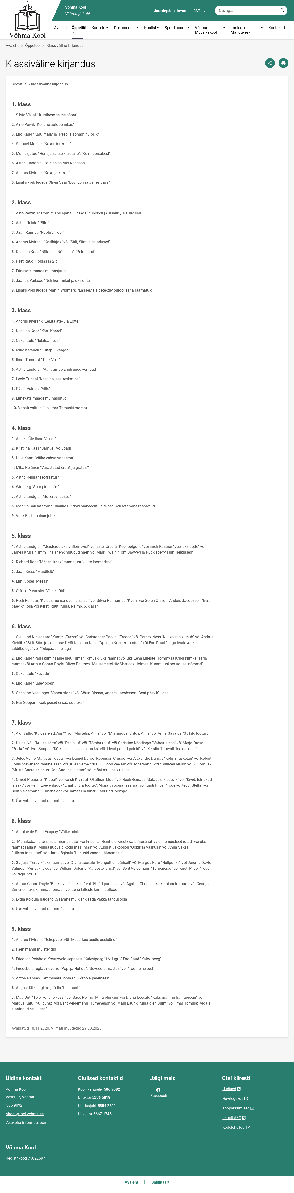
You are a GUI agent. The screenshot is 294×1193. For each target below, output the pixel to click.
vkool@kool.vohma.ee (25, 1114)
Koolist (152, 30)
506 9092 (14, 1105)
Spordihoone (177, 30)
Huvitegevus (232, 1098)
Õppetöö (79, 30)
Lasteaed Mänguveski (247, 30)
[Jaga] (270, 63)
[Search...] (282, 10)
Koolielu (100, 30)
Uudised (229, 1089)
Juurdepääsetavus (170, 10)
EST (199, 11)
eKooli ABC (231, 1117)
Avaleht (60, 28)
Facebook (158, 1092)
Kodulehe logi (233, 1127)
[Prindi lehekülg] (283, 63)
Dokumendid (126, 30)
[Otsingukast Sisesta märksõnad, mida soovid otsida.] (251, 10)
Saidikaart (160, 1182)
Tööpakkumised (236, 1108)
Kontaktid (277, 28)
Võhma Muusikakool (210, 30)
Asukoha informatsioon (26, 1122)
